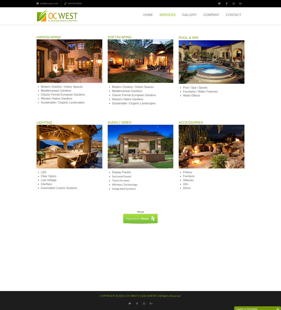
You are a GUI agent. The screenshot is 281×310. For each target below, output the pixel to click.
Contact (233, 15)
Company (211, 15)
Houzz (140, 211)
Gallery (189, 15)
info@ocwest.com (47, 3)
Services (167, 15)
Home (148, 15)
